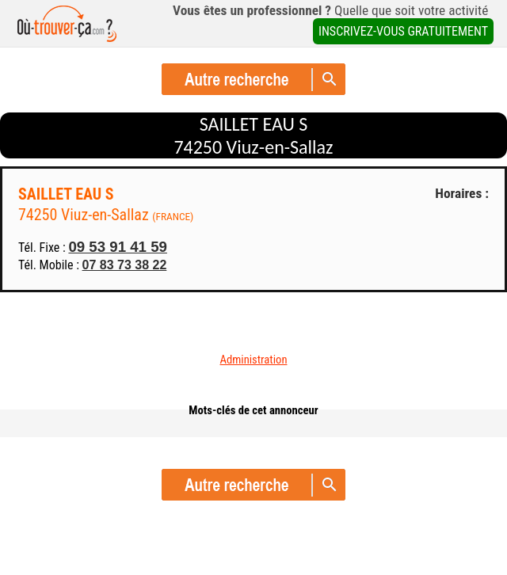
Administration (254, 359)
